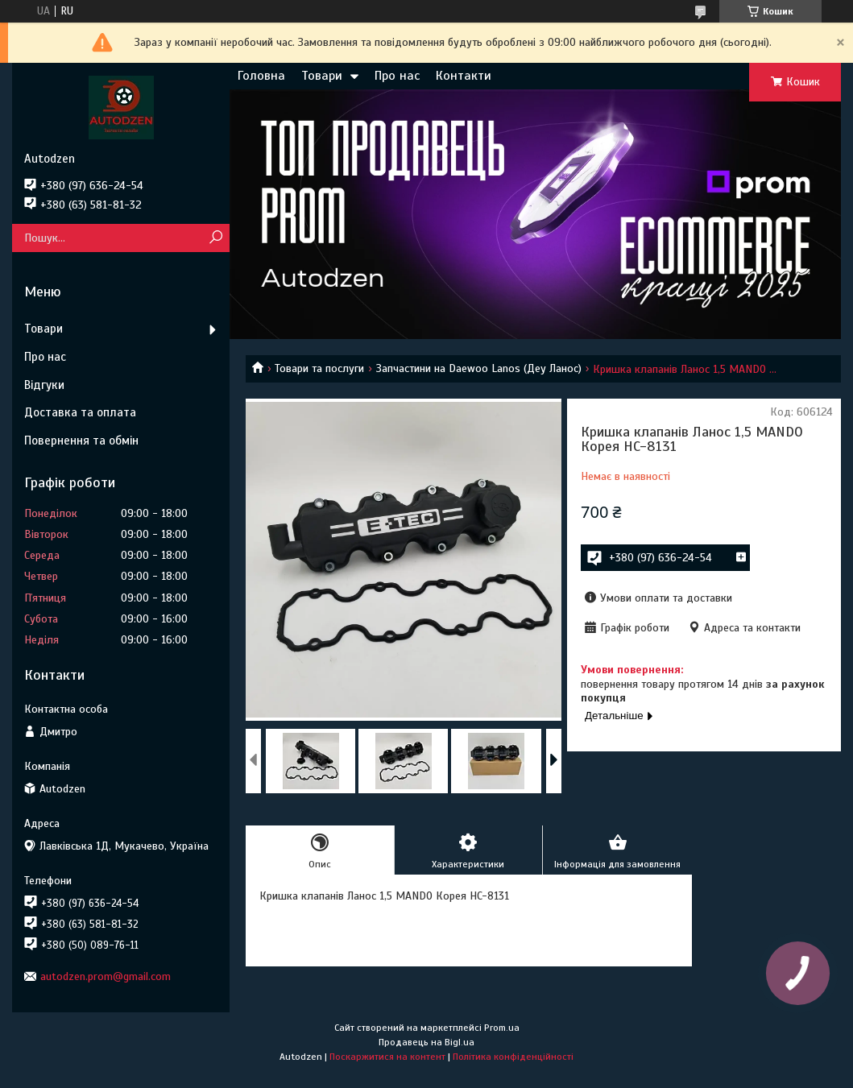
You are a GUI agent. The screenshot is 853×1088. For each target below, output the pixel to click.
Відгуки (44, 385)
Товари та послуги (319, 368)
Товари (321, 76)
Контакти (463, 76)
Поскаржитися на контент (387, 1056)
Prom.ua (502, 1027)
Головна (261, 76)
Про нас (397, 76)
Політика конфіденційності (513, 1056)
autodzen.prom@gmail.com (105, 976)
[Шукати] (215, 238)
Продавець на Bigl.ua (426, 1042)
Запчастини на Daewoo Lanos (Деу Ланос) (479, 368)
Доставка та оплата (80, 412)
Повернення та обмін (81, 440)
